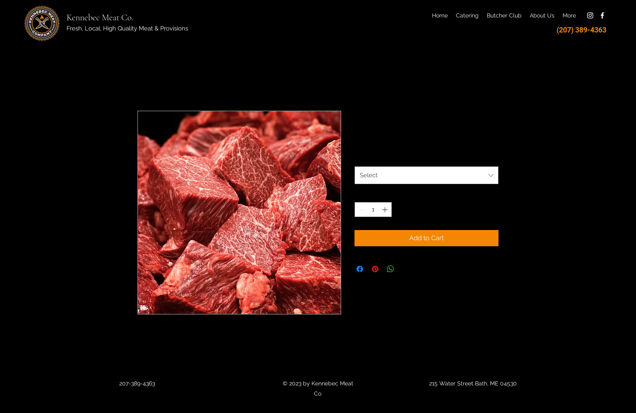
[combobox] (426, 175)
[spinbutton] (373, 209)
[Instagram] (590, 15)
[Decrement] (361, 209)
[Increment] (385, 209)
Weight (366, 158)
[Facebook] (602, 15)
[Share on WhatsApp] (390, 269)
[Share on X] (406, 269)
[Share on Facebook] (360, 269)
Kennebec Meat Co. (100, 17)
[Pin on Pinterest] (375, 269)
